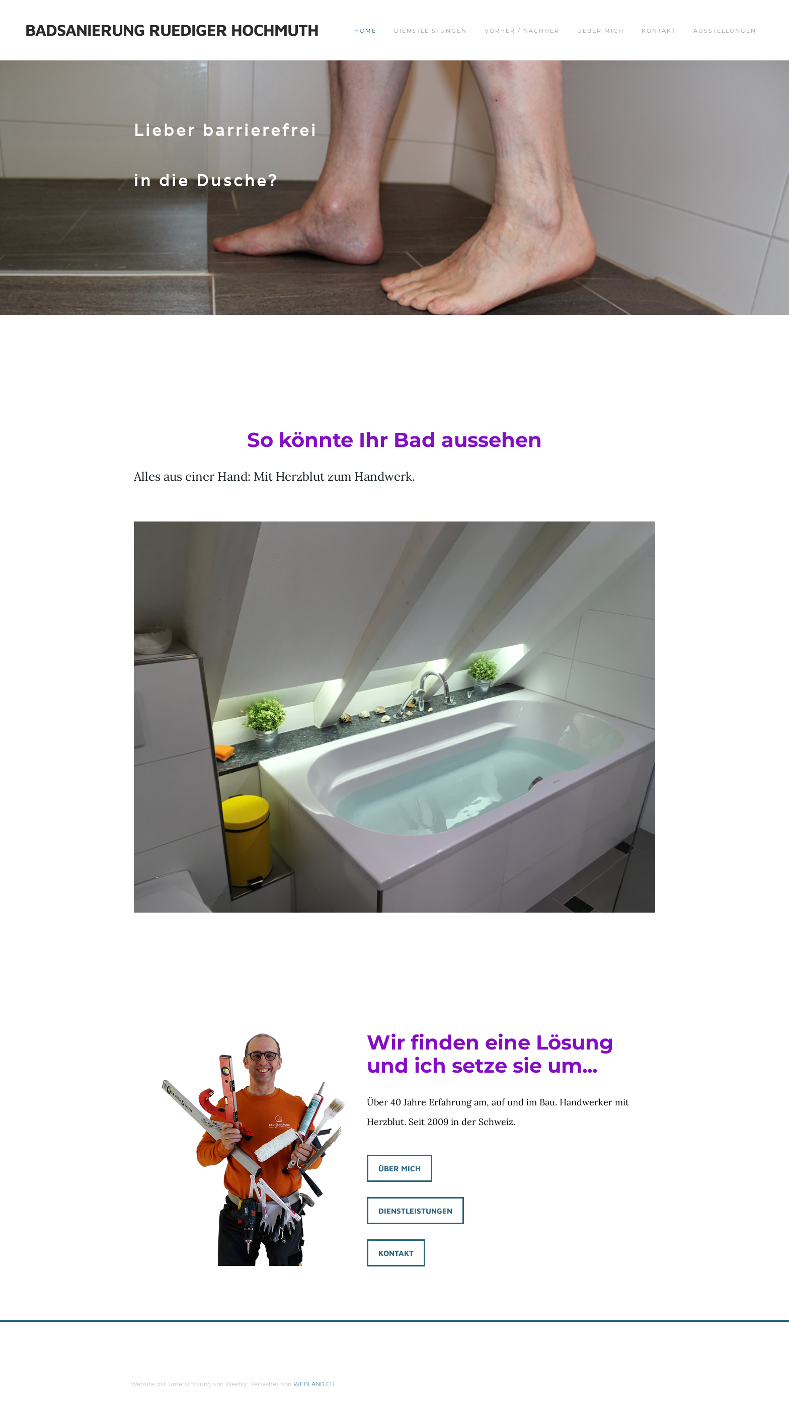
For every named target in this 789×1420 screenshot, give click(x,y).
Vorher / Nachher (522, 30)
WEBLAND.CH (314, 1384)
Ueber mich (600, 30)
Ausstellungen (724, 30)
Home (365, 30)
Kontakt (659, 30)
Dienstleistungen (430, 30)
